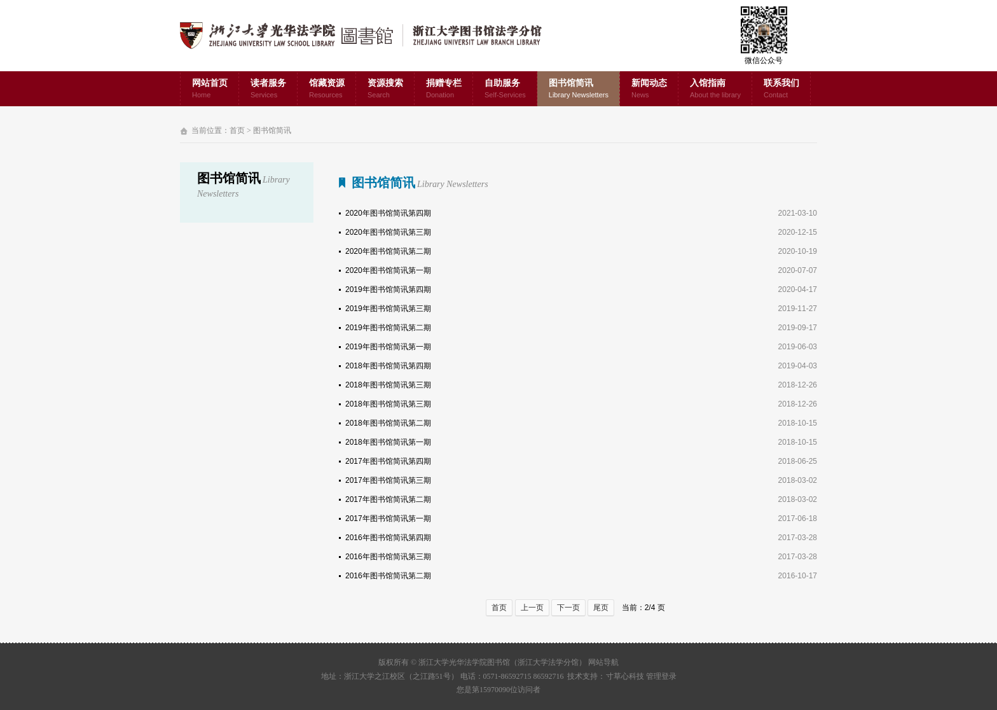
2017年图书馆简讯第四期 (388, 461)
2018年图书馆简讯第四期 (388, 365)
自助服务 (505, 89)
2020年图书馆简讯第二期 (388, 251)
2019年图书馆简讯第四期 (388, 289)
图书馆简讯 (579, 89)
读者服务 (268, 89)
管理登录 (661, 676)
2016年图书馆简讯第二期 (388, 575)
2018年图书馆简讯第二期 (388, 423)
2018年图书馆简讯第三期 (388, 384)
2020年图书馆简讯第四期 (388, 213)
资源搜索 (385, 89)
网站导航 (603, 662)
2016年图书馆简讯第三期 (388, 556)
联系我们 (781, 89)
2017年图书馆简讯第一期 (388, 518)
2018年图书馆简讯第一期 (388, 442)
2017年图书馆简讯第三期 (388, 480)
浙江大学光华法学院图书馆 (371, 35)
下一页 (568, 607)
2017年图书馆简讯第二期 (388, 499)
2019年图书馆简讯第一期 (388, 346)
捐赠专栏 (444, 89)
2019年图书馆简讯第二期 (388, 327)
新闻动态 (649, 89)
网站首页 (210, 89)
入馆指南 (715, 89)
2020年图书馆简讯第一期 (388, 270)
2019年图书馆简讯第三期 (388, 308)
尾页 (601, 607)
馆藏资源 (327, 89)
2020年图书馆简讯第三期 (388, 232)
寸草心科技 (625, 676)
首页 (237, 130)
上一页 (532, 607)
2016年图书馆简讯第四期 (388, 537)
